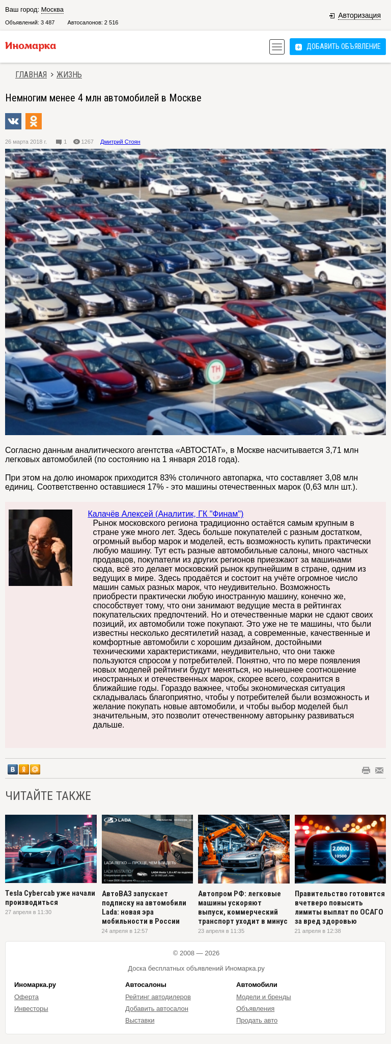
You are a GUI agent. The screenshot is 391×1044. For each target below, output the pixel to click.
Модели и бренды (263, 997)
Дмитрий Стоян (120, 142)
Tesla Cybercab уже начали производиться (50, 898)
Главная (31, 74)
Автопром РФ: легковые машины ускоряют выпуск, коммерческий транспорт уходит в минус (243, 907)
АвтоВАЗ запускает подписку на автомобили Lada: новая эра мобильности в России (144, 907)
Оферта (26, 997)
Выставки (139, 1020)
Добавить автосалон (156, 1008)
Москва (52, 9)
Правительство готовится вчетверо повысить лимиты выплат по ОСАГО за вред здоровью (340, 907)
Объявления (255, 1008)
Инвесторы (31, 1008)
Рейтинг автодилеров (158, 997)
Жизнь (69, 74)
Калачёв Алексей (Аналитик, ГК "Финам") (165, 514)
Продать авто (256, 1020)
